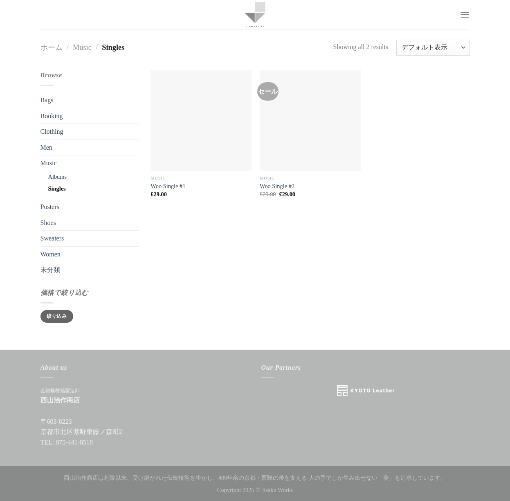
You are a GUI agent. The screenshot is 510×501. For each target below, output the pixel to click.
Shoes (48, 222)
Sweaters (52, 238)
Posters (49, 206)
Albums (57, 176)
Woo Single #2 (277, 186)
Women (50, 254)
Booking (51, 115)
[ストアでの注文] (433, 48)
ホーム (51, 47)
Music (82, 47)
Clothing (51, 131)
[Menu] (465, 14)
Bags (47, 100)
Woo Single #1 (168, 186)
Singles (57, 188)
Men (46, 147)
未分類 (50, 269)
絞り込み (57, 316)
